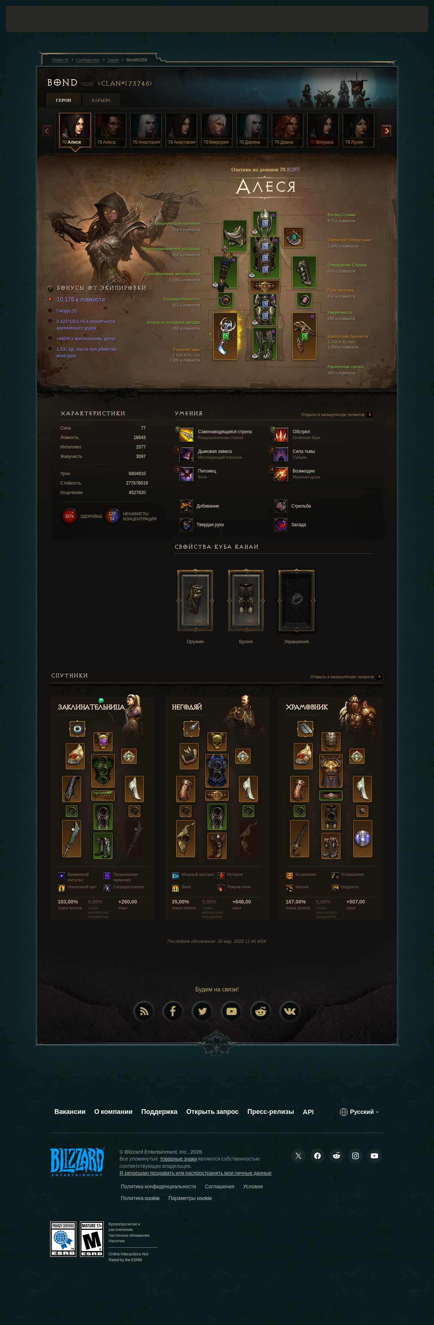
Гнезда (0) (63, 311)
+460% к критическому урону (82, 338)
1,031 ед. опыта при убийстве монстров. (83, 352)
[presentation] (28, 19)
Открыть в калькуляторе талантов (337, 415)
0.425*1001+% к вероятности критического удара (82, 324)
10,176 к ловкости (77, 300)
